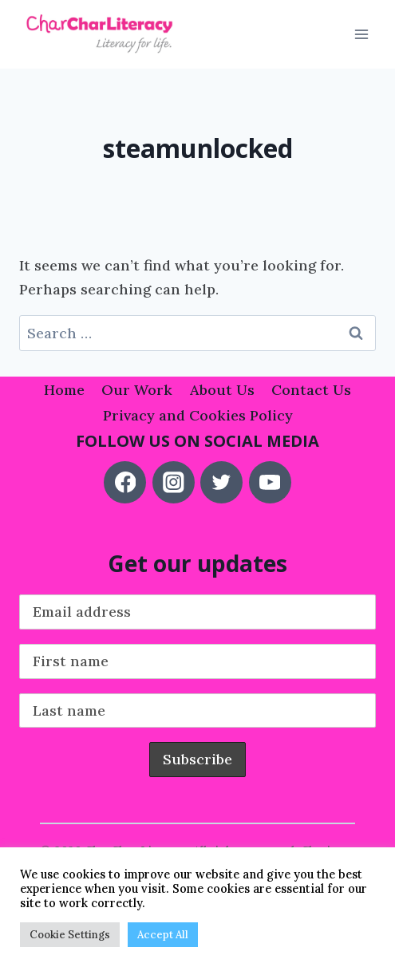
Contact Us (311, 390)
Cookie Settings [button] (70, 934)
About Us (222, 390)
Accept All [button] (162, 934)
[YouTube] (270, 482)
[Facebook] (125, 482)
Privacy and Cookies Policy (198, 415)
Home (64, 390)
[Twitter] (221, 482)
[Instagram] (173, 482)
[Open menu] (361, 34)
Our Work (136, 390)
